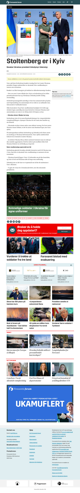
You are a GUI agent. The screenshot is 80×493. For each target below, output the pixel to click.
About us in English (57, 474)
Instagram (32, 454)
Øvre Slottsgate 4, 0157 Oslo (14, 449)
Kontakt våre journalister (13, 438)
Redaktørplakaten (57, 440)
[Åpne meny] (72, 3)
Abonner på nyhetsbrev (35, 464)
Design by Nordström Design (60, 478)
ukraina (46, 220)
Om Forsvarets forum (35, 435)
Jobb (63, 3)
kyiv (24, 220)
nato (20, 220)
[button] (71, 267)
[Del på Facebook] (59, 76)
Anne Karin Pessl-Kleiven (13, 443)
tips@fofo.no (68, 97)
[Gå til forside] (18, 3)
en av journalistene (66, 98)
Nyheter (49, 3)
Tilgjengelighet (33, 444)
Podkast (59, 3)
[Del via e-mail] (67, 76)
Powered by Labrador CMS (40, 491)
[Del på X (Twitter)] (62, 76)
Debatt (54, 3)
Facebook (32, 451)
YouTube (31, 460)
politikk (10, 220)
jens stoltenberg (38, 220)
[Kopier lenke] (69, 76)
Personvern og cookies (35, 447)
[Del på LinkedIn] (64, 76)
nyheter (15, 220)
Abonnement (32, 441)
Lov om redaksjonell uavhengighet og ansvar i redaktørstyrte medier (62, 436)
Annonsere (32, 438)
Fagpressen (55, 466)
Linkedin (31, 457)
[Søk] (67, 3)
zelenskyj (29, 220)
